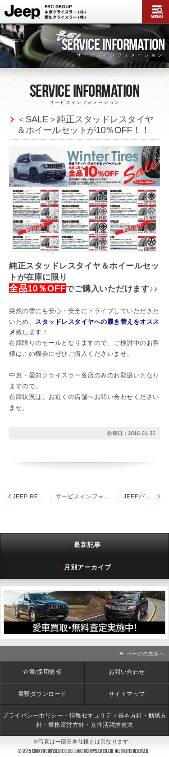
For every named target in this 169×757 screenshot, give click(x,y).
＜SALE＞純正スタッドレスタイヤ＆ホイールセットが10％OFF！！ (85, 124)
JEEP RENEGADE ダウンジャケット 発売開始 (29, 496)
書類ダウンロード (42, 693)
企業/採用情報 (42, 671)
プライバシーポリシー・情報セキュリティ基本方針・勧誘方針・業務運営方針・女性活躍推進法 (84, 720)
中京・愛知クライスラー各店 (51, 375)
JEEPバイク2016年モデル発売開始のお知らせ (142, 496)
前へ (2, 612)
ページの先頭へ (145, 653)
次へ (167, 612)
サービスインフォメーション (87, 496)
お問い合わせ (127, 671)
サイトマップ (127, 693)
